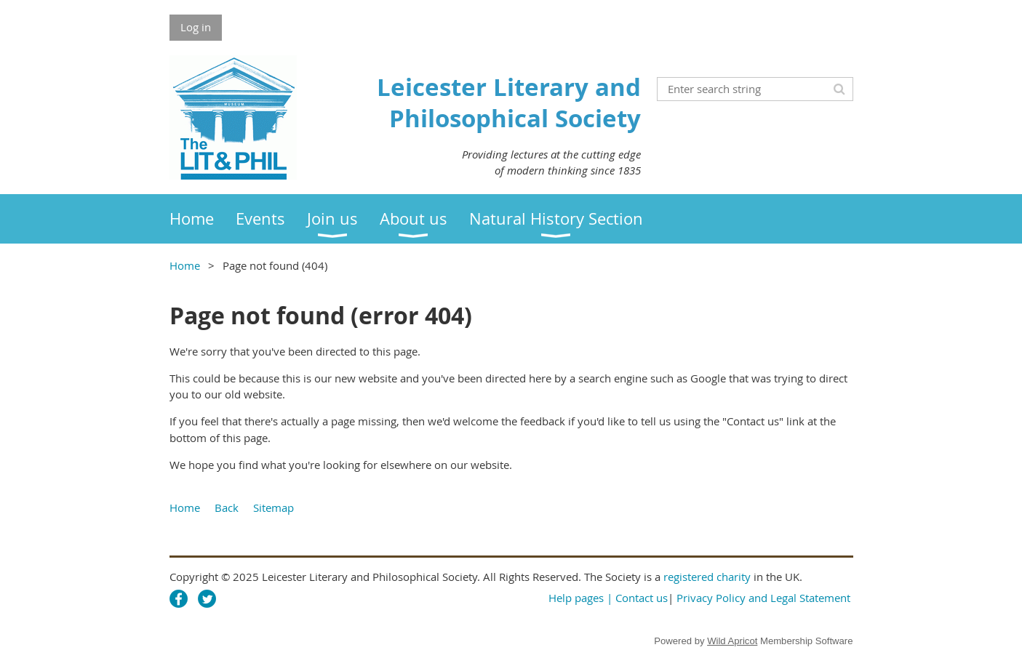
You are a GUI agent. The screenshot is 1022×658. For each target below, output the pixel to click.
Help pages (576, 597)
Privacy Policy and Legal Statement (763, 597)
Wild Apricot (732, 640)
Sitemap (273, 507)
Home (184, 265)
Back (227, 507)
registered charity (707, 576)
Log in (195, 27)
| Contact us (637, 597)
